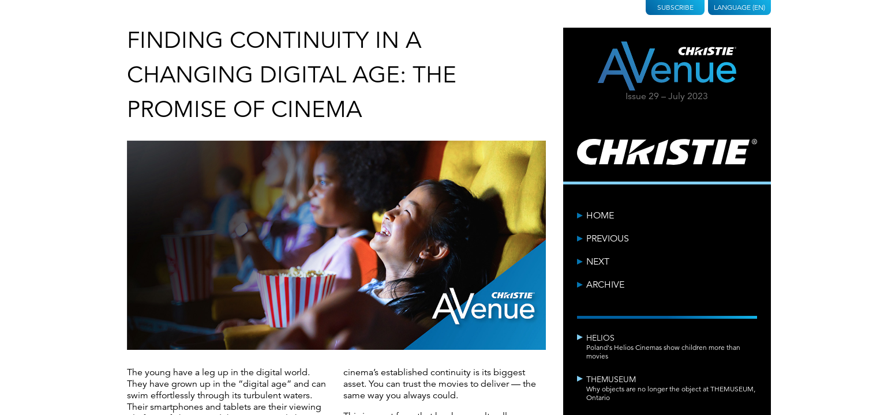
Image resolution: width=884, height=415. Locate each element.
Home (600, 215)
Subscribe (675, 7)
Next (597, 261)
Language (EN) (739, 7)
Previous (607, 238)
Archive (605, 284)
